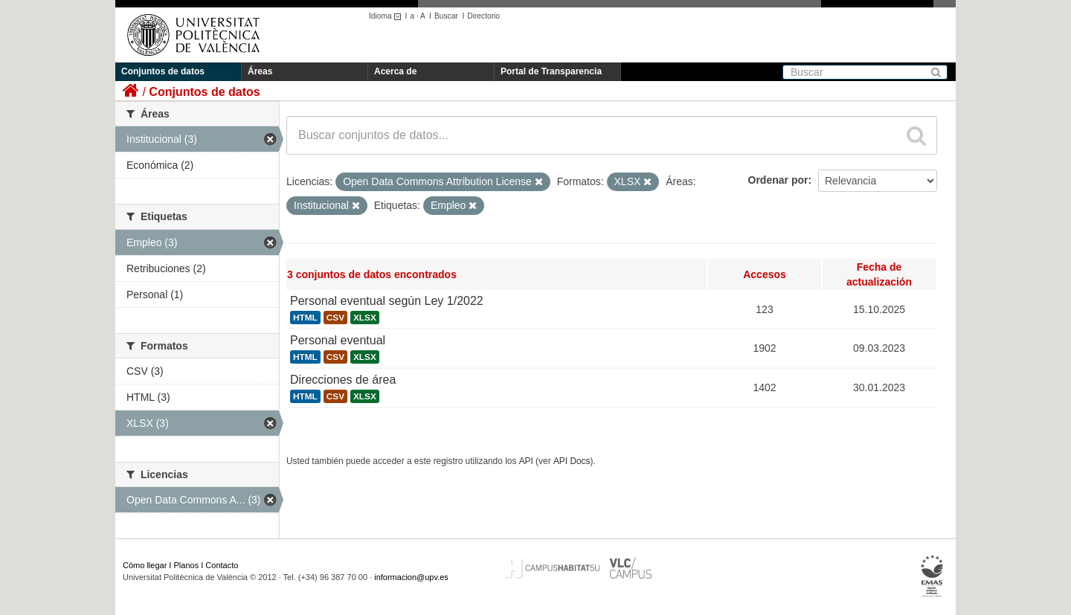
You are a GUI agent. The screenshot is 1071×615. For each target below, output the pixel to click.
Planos (186, 565)
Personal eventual (337, 340)
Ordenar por (778, 180)
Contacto (221, 565)
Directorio (483, 16)
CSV (335, 317)
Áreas (260, 71)
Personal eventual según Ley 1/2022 (386, 300)
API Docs (572, 461)
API (526, 461)
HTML (305, 317)
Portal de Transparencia (551, 71)
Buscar (446, 16)
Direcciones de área (343, 379)
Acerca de (395, 71)
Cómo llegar (145, 565)
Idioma (387, 16)
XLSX (364, 317)
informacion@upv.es (411, 577)
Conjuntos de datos (163, 71)
